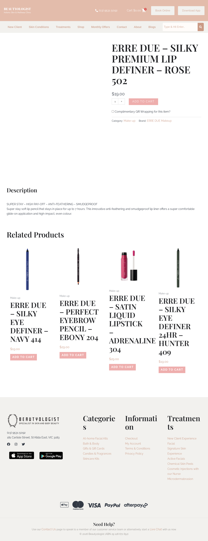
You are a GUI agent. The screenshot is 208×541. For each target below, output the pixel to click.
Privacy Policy (134, 455)
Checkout (131, 440)
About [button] (137, 26)
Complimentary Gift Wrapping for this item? (141, 112)
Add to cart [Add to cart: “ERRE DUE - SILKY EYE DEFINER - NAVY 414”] (21, 357)
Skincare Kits (91, 460)
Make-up (129, 121)
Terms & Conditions (137, 450)
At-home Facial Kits (95, 440)
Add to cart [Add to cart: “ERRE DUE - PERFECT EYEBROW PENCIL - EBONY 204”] (71, 355)
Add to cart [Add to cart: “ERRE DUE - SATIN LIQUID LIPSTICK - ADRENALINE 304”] (120, 367)
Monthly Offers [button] (100, 26)
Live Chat (156, 530)
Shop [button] (80, 26)
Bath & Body (91, 445)
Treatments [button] (63, 26)
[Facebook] (8, 445)
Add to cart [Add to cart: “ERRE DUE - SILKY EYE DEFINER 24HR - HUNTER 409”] (170, 370)
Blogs (152, 26)
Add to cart (144, 101)
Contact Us (48, 530)
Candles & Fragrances (97, 455)
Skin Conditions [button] (39, 26)
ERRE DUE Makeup (159, 121)
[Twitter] (23, 445)
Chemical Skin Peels (180, 465)
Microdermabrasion (180, 480)
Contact (122, 26)
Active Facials (176, 460)
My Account (133, 445)
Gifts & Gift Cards (94, 450)
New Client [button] (15, 26)
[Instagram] (16, 445)
